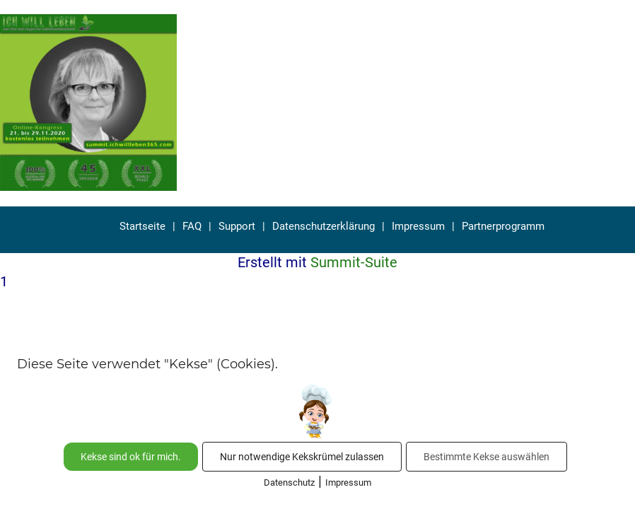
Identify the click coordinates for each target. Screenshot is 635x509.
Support (237, 226)
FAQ (192, 226)
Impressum (418, 226)
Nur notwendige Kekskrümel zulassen (302, 456)
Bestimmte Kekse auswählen (486, 456)
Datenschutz (289, 482)
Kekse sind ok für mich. (131, 456)
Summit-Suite (353, 262)
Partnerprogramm (503, 226)
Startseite (142, 226)
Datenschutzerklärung (323, 226)
